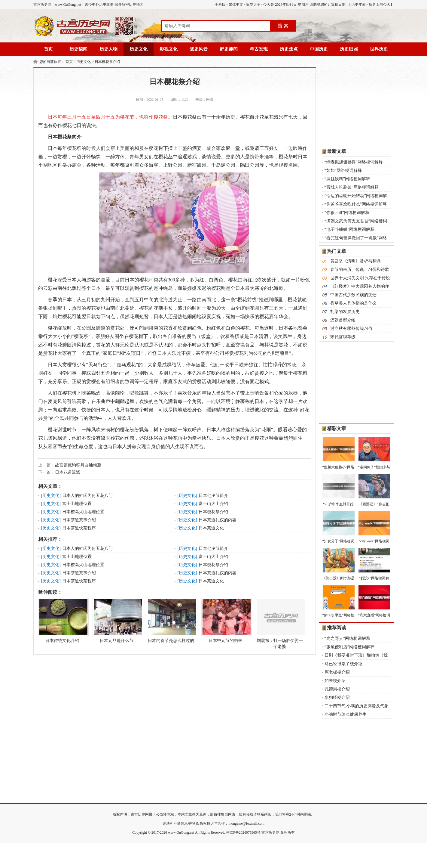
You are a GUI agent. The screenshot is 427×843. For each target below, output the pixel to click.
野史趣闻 (229, 49)
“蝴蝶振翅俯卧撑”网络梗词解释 (354, 162)
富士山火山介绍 (213, 503)
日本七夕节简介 (213, 495)
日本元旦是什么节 (117, 620)
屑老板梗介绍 (337, 672)
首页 (48, 49)
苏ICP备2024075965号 (243, 832)
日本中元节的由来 (225, 620)
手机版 (220, 4)
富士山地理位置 (77, 503)
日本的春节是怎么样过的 (171, 620)
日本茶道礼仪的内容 (217, 520)
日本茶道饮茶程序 (79, 528)
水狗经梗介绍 (337, 697)
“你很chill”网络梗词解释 (347, 212)
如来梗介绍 (335, 680)
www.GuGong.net (181, 832)
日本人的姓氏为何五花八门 (87, 495)
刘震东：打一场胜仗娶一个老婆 (280, 623)
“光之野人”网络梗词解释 (347, 638)
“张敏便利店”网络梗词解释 (349, 647)
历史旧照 (349, 49)
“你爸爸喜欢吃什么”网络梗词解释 (356, 204)
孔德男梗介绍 (337, 689)
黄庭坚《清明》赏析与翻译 (355, 261)
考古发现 (259, 49)
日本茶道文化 (211, 528)
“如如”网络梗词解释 (343, 170)
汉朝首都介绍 (342, 320)
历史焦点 (289, 49)
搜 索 (283, 25)
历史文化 (139, 49)
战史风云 (199, 49)
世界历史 (379, 49)
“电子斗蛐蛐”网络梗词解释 (349, 229)
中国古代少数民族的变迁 (353, 295)
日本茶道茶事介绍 (79, 520)
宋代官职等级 (342, 337)
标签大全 (253, 4)
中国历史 (319, 49)
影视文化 (169, 49)
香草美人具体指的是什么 (353, 303)
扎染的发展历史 (345, 311)
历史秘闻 (78, 49)
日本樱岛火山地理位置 (83, 512)
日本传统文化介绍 (62, 620)
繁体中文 (236, 4)
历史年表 (358, 4)
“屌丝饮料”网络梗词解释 (347, 179)
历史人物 (108, 49)
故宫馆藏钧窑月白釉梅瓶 (78, 465)
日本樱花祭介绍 (107, 62)
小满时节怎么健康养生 (346, 714)
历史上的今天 (379, 4)
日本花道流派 (67, 472)
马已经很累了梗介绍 (343, 664)
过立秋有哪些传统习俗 (351, 328)
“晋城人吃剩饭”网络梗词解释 (352, 187)
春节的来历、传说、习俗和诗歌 (359, 269)
